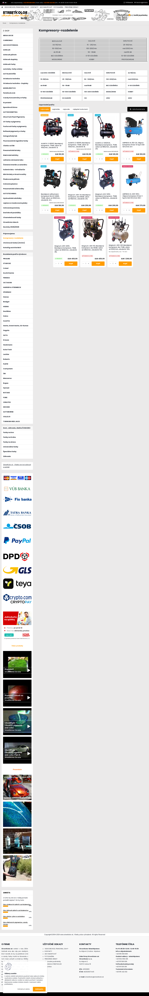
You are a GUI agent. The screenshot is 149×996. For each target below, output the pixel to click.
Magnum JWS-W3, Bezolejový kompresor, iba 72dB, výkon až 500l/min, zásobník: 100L (120, 247)
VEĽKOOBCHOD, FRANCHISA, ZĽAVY (16, 7)
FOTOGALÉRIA (58, 7)
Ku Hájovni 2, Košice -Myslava (89, 951)
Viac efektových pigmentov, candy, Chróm (15, 923)
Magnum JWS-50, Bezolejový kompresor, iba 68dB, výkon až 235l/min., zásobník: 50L (93, 248)
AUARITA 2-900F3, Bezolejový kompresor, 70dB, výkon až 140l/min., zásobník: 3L (52, 146)
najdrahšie (56, 109)
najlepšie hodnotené (80, 109)
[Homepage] (2, 7)
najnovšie (66, 109)
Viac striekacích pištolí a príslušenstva (17, 904)
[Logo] (15, 15)
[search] (96, 16)
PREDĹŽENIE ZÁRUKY (71, 7)
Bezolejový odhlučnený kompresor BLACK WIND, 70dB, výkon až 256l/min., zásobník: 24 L (50, 197)
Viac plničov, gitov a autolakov (14, 916)
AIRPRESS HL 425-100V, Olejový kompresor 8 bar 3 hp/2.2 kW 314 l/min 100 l (132, 196)
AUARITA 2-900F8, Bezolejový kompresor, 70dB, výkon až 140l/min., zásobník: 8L (79, 145)
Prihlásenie (129, 2)
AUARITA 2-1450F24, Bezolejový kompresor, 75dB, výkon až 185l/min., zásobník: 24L (106, 146)
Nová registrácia (142, 2)
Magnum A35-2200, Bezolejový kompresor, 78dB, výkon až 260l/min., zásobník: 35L (66, 249)
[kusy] (45, 159)
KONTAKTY (34, 7)
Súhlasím (39, 989)
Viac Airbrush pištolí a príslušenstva (15, 910)
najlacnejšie (44, 109)
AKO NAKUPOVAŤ (46, 7)
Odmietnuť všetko (23, 989)
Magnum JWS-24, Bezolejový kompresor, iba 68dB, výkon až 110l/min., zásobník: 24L (79, 197)
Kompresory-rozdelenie (17, 23)
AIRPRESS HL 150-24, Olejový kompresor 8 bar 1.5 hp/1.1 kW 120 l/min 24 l (133, 145)
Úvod (4, 23)
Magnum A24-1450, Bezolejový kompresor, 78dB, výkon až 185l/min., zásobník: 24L (106, 197)
